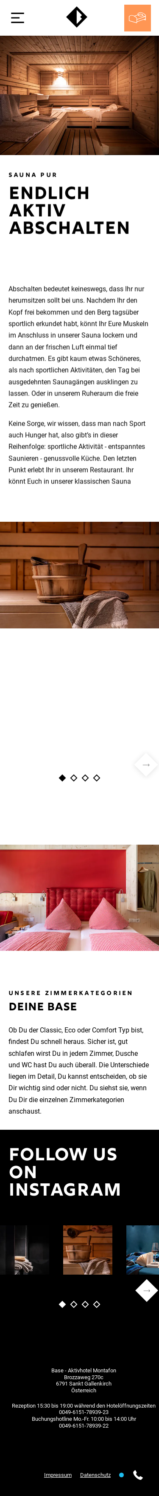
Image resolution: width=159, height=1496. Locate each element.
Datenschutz (95, 1475)
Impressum (58, 1475)
